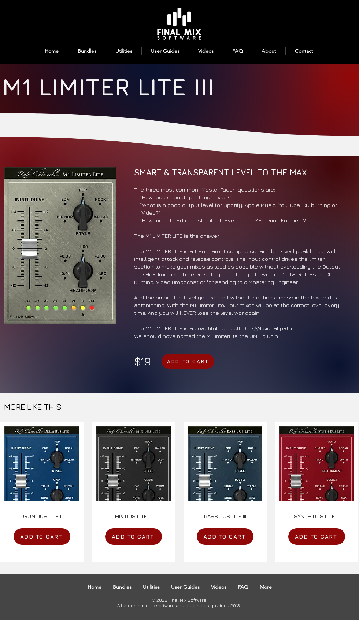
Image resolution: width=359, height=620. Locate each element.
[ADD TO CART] (188, 361)
